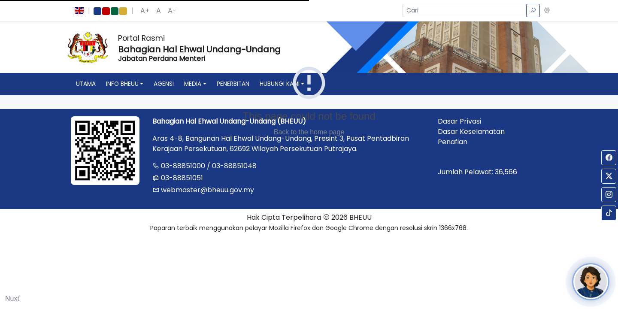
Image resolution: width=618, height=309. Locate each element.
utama (86, 84)
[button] (547, 10)
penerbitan (233, 84)
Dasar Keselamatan (471, 131)
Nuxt (12, 298)
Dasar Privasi (459, 121)
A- (172, 10)
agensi (164, 84)
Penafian (452, 142)
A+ (144, 10)
